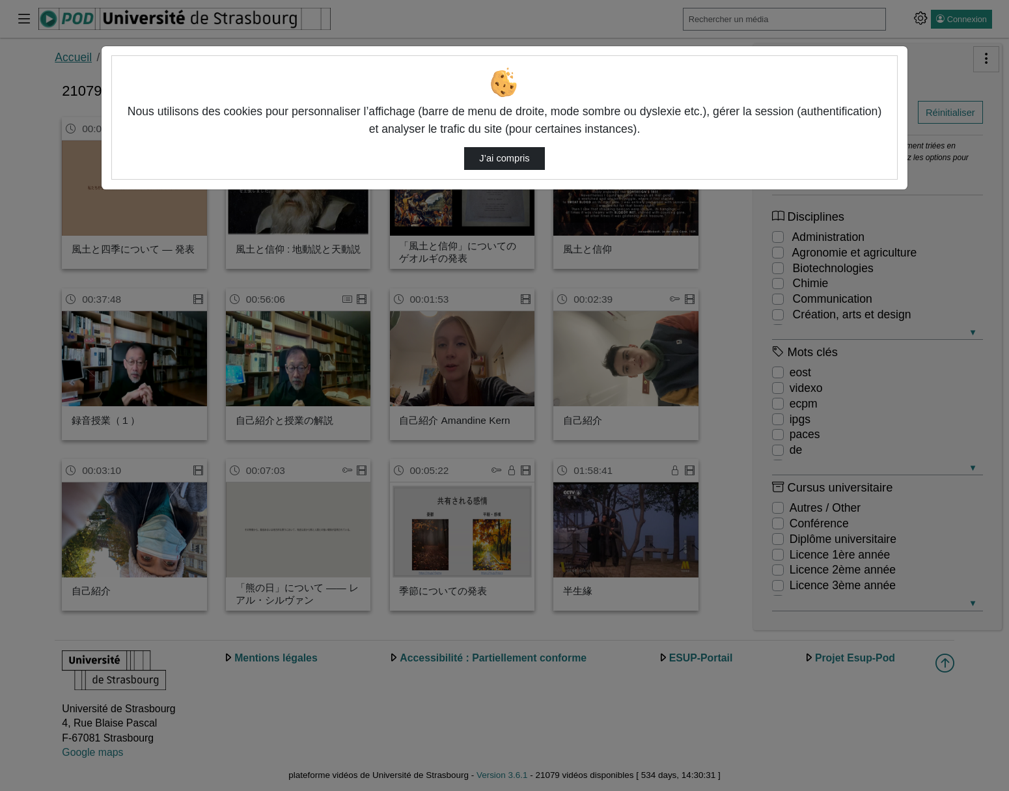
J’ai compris (504, 158)
